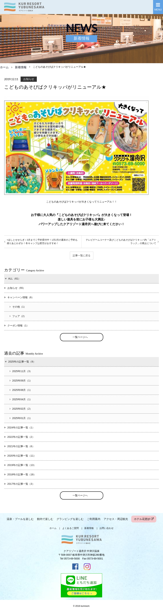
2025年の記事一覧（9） (20, 361)
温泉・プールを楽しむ (20, 518)
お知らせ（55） (14, 288)
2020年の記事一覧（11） (20, 455)
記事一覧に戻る (81, 255)
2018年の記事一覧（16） (20, 474)
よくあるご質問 (70, 528)
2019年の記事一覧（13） (20, 465)
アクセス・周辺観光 (116, 518)
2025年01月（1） (21, 418)
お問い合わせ (106, 528)
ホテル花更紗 (144, 518)
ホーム (4, 67)
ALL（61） (13, 278)
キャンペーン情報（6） (19, 297)
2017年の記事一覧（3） (19, 483)
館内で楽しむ (45, 518)
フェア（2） (18, 316)
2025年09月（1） (21, 380)
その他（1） (18, 306)
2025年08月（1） (21, 390)
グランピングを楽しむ (70, 518)
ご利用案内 (93, 518)
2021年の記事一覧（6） (19, 446)
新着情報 (21, 67)
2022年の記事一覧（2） (19, 436)
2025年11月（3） (21, 371)
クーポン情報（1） (16, 325)
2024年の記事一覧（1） (19, 427)
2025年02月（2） (21, 408)
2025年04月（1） (21, 399)
